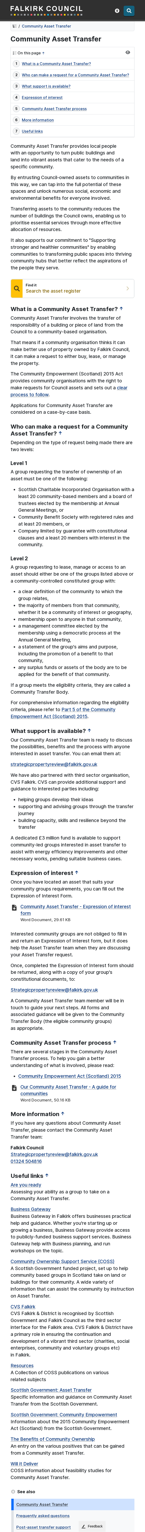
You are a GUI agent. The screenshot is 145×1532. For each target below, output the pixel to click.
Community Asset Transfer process (54, 108)
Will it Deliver (24, 1464)
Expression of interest (42, 97)
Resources (22, 1365)
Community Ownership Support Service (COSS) (63, 1261)
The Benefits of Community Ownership (53, 1439)
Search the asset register (53, 291)
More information (38, 120)
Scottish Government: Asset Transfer (51, 1390)
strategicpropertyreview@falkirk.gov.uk (54, 764)
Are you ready (26, 1185)
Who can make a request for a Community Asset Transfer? (75, 75)
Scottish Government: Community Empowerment (64, 1415)
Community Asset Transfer (46, 26)
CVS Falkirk (23, 1307)
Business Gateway (31, 1209)
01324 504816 (26, 1161)
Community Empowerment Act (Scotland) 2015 (69, 1076)
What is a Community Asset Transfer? (56, 63)
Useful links (32, 131)
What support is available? (46, 86)
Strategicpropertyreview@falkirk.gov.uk (54, 990)
